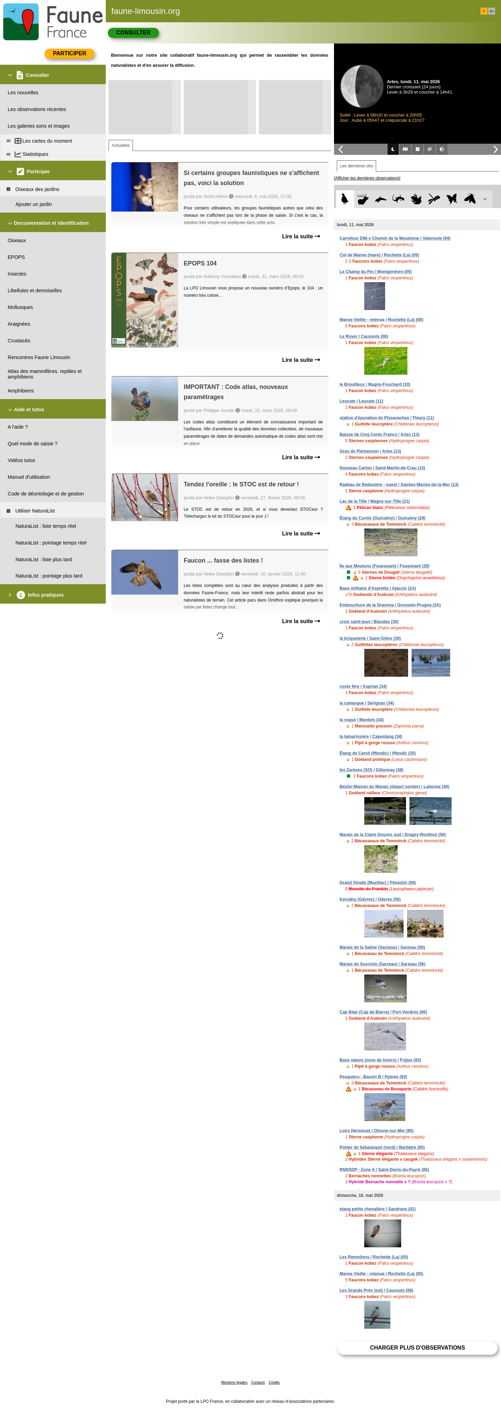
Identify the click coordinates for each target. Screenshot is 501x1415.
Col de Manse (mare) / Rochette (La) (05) (379, 255)
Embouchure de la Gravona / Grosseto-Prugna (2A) (390, 605)
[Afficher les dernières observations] (367, 178)
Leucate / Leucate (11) (361, 401)
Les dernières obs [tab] (356, 166)
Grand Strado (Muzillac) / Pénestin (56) (378, 882)
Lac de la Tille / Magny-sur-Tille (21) (375, 501)
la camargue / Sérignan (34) (367, 703)
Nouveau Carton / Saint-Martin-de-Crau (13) (382, 468)
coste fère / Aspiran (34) (363, 686)
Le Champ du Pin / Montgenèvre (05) (376, 271)
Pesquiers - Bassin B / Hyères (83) (373, 1076)
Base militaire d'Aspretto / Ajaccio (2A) (378, 588)
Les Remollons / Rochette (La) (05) (374, 1257)
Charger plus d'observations (417, 1348)
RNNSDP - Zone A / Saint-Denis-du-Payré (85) (384, 1169)
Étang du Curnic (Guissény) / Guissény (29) (383, 518)
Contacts (258, 1382)
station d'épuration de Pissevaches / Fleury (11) (387, 417)
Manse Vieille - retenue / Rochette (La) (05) (381, 319)
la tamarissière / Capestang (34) (371, 736)
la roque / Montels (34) (362, 719)
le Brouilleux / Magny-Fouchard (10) (375, 384)
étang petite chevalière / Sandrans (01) (378, 1209)
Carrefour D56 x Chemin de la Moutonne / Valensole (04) (395, 238)
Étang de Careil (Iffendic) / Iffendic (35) (378, 753)
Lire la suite (301, 236)
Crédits (274, 1382)
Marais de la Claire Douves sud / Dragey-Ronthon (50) (393, 834)
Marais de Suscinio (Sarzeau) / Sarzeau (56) (383, 964)
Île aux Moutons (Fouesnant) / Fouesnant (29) (384, 566)
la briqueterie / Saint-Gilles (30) (370, 638)
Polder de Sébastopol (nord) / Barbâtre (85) (382, 1147)
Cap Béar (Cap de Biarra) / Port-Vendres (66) (383, 1012)
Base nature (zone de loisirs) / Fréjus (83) (380, 1060)
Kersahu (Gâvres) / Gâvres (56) (370, 899)
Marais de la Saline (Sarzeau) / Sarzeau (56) (382, 947)
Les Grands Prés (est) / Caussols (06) (376, 1290)
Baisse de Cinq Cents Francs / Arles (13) (380, 434)
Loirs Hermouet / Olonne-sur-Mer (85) (377, 1130)
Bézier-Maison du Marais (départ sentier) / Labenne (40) (394, 786)
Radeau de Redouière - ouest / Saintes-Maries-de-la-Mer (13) (399, 484)
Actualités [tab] (121, 145)
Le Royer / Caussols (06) (364, 336)
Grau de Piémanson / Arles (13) (370, 451)
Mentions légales (234, 1382)
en (491, 11)
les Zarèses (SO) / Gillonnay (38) (371, 770)
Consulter (133, 32)
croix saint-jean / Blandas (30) (369, 621)
